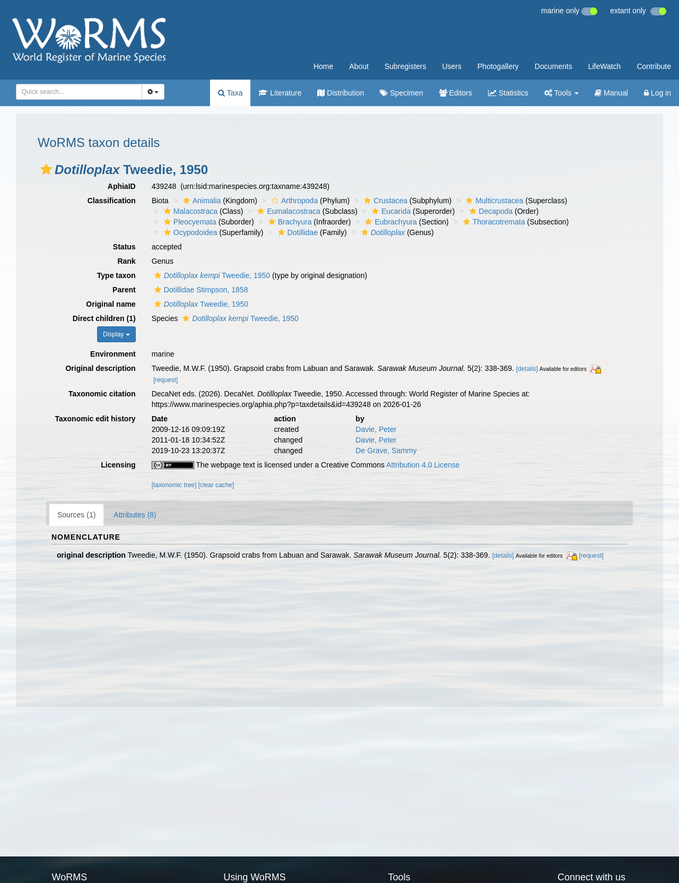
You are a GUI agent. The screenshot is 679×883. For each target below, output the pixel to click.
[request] (165, 380)
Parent (124, 289)
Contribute (654, 66)
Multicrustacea (493, 200)
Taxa (230, 93)
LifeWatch (604, 66)
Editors (455, 93)
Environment (113, 354)
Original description (100, 368)
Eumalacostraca (287, 211)
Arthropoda (293, 200)
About (359, 66)
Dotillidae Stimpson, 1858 (200, 289)
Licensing (118, 465)
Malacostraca (189, 211)
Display (116, 334)
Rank (126, 261)
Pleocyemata (188, 222)
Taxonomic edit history (95, 418)
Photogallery (498, 66)
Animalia (200, 200)
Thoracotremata (492, 222)
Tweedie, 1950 (211, 275)
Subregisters (405, 66)
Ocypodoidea (189, 232)
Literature (279, 93)
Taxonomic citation (102, 393)
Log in (657, 93)
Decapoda (490, 211)
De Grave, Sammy (385, 450)
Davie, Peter (375, 429)
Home (323, 66)
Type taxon (116, 275)
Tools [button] (561, 93)
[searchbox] (77, 91)
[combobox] (79, 92)
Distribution (340, 93)
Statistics (508, 93)
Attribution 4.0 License (423, 465)
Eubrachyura (389, 222)
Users (452, 66)
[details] (527, 369)
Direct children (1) (104, 318)
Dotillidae (296, 232)
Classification (112, 200)
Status (124, 247)
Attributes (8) (135, 514)
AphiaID (122, 186)
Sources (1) (76, 514)
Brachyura (289, 222)
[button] (46, 169)
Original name (110, 304)
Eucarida (390, 211)
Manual (611, 93)
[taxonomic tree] (174, 485)
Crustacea (384, 200)
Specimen (401, 93)
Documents (553, 66)
